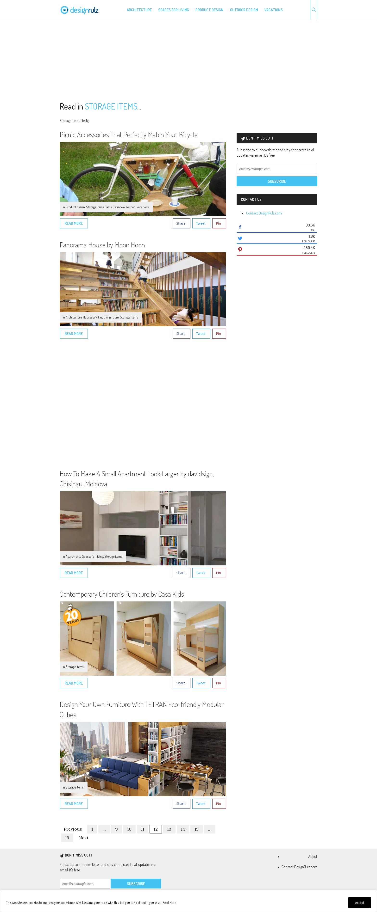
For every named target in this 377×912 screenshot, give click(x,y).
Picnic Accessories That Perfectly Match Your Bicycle (129, 134)
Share (181, 223)
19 (67, 837)
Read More (169, 902)
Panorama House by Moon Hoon (102, 244)
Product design (209, 9)
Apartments (73, 556)
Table (108, 207)
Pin (218, 223)
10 (129, 829)
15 (197, 829)
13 (169, 829)
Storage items (95, 207)
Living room (111, 317)
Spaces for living (173, 9)
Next (83, 837)
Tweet (200, 223)
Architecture (139, 9)
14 (183, 829)
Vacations (273, 9)
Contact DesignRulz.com (264, 213)
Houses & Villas (92, 317)
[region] (188, 901)
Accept (359, 902)
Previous (73, 829)
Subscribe (277, 181)
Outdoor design (244, 9)
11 (142, 829)
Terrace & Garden (124, 207)
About (312, 856)
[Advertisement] (188, 61)
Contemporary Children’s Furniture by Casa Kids (122, 593)
